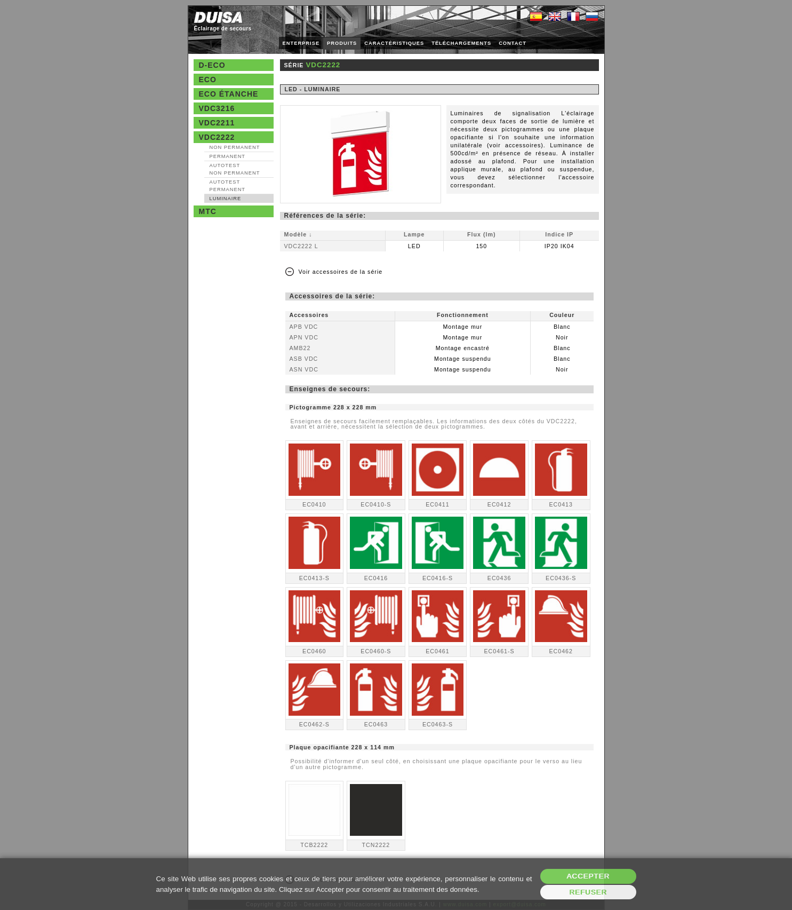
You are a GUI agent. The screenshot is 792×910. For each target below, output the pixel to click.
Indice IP (559, 234)
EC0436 (499, 578)
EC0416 (376, 578)
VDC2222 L (301, 246)
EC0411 (438, 504)
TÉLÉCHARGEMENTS (461, 43)
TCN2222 (376, 845)
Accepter (588, 876)
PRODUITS (342, 43)
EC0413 (561, 504)
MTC (208, 211)
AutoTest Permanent (228, 185)
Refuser (588, 892)
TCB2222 (314, 845)
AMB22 (300, 348)
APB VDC (304, 326)
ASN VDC (304, 369)
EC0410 (314, 504)
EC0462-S (314, 724)
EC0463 (376, 724)
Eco (208, 79)
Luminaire (226, 198)
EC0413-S (314, 578)
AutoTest (235, 169)
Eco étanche (229, 94)
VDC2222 (217, 137)
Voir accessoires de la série (341, 271)
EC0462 (561, 651)
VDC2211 (217, 122)
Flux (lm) (481, 234)
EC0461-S (499, 651)
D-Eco (212, 65)
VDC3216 (217, 108)
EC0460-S (376, 651)
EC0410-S (376, 504)
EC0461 (438, 651)
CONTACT (512, 43)
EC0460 (314, 651)
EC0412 (499, 504)
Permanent (228, 156)
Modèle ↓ (298, 234)
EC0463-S (437, 724)
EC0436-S (561, 578)
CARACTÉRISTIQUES (394, 43)
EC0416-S (437, 578)
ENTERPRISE (301, 43)
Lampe (414, 234)
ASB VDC (304, 358)
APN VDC (304, 337)
